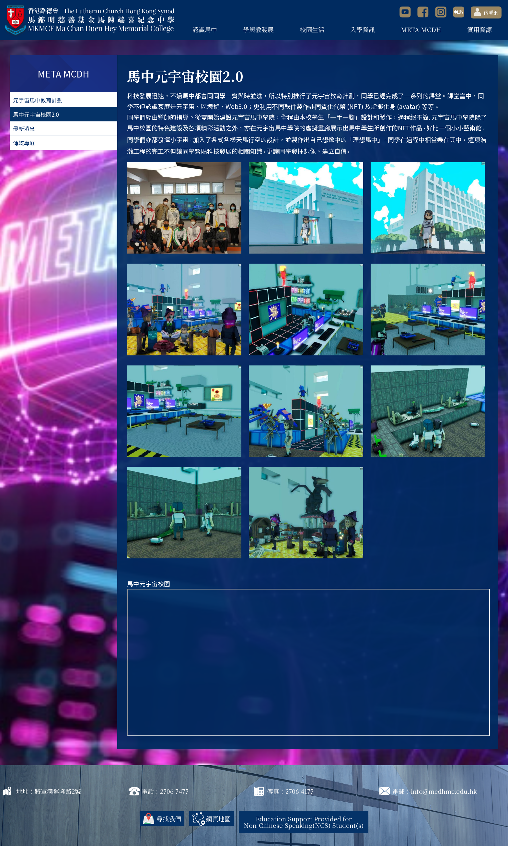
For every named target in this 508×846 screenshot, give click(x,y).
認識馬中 (204, 29)
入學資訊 (362, 29)
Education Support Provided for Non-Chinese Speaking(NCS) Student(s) (304, 821)
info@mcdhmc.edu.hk (444, 791)
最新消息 (24, 129)
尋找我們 (168, 818)
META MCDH (421, 29)
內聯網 (486, 12)
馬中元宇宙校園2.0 (36, 114)
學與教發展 (258, 29)
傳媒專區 (24, 143)
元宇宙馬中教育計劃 (38, 100)
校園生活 (312, 29)
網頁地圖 (218, 818)
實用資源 (479, 29)
